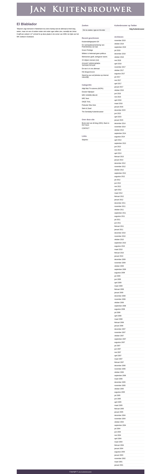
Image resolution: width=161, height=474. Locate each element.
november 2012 (120, 166)
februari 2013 (119, 157)
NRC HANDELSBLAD (89, 95)
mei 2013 (117, 150)
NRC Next (85, 98)
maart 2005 (118, 405)
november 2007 (120, 332)
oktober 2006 (119, 372)
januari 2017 (118, 87)
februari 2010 (119, 253)
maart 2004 (118, 442)
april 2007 (118, 356)
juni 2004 (117, 432)
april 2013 (118, 153)
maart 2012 (118, 193)
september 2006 (120, 375)
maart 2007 (118, 359)
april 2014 (118, 140)
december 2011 (120, 203)
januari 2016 (118, 107)
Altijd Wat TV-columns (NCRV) (92, 88)
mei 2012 (117, 186)
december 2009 (120, 259)
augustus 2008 (119, 309)
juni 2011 (117, 223)
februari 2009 (119, 289)
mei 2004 (117, 435)
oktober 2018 (119, 57)
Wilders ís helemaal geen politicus (94, 53)
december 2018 (120, 54)
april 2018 (118, 64)
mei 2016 (117, 97)
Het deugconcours (88, 72)
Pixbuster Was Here (89, 105)
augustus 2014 (119, 137)
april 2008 (118, 316)
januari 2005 (118, 412)
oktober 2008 (119, 302)
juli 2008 (117, 312)
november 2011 (120, 206)
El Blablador (27, 24)
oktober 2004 (119, 422)
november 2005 (120, 385)
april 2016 (118, 100)
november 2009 (120, 263)
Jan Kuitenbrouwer (85, 472)
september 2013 (120, 143)
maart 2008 (118, 319)
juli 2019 (117, 50)
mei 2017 (117, 80)
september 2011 (120, 213)
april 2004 (118, 438)
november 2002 (120, 458)
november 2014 (120, 127)
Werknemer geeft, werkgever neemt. (95, 57)
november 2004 (120, 419)
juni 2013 (117, 147)
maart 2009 (118, 286)
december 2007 (120, 329)
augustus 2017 (119, 74)
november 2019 (120, 40)
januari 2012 (118, 200)
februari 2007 (119, 362)
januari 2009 (118, 293)
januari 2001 (118, 465)
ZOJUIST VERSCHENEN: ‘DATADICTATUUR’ (91, 64)
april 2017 (118, 84)
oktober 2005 (119, 389)
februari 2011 (119, 226)
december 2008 (120, 296)
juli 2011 (117, 220)
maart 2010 (118, 249)
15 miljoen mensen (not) (90, 60)
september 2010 (120, 243)
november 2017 (120, 67)
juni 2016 (117, 93)
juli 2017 (117, 77)
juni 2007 (117, 349)
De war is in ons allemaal (91, 69)
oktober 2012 (119, 170)
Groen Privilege (87, 50)
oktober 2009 (119, 266)
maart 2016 (118, 103)
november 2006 (120, 369)
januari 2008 (118, 326)
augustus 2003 (119, 452)
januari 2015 (118, 120)
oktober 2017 (119, 70)
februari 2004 (119, 445)
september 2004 (120, 425)
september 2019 (120, 47)
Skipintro (85, 140)
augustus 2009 (119, 273)
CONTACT (85, 128)
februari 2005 (119, 409)
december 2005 (120, 382)
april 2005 (118, 402)
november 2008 (120, 299)
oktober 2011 (119, 210)
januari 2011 (118, 229)
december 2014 (120, 123)
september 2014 (120, 133)
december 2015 (120, 110)
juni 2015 (117, 113)
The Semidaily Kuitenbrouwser (93, 112)
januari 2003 (118, 455)
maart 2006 (118, 379)
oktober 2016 (119, 90)
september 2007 (120, 339)
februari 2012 (119, 196)
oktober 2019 (119, 44)
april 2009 (118, 283)
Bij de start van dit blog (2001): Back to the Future (95, 124)
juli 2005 (117, 395)
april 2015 (118, 117)
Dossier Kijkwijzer (88, 92)
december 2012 (120, 163)
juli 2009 (117, 276)
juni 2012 (117, 183)
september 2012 (120, 173)
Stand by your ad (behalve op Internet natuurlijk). (95, 76)
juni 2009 (117, 279)
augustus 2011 (119, 216)
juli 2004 (117, 429)
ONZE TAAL (86, 102)
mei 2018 (117, 60)
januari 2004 (118, 448)
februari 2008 (119, 322)
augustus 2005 (119, 392)
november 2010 (120, 236)
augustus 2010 (119, 246)
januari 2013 (118, 160)
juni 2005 (117, 399)
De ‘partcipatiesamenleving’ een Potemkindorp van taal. (93, 46)
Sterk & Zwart (87, 108)
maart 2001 (118, 462)
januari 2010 (118, 256)
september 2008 (120, 306)
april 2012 (118, 190)
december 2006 (120, 366)
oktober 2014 (119, 130)
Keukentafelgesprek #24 (90, 42)
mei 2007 (117, 352)
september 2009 (120, 269)
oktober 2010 (119, 239)
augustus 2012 (119, 176)
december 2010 (120, 233)
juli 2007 (117, 346)
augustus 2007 (119, 342)
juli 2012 (117, 180)
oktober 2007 (119, 336)
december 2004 (120, 415)
